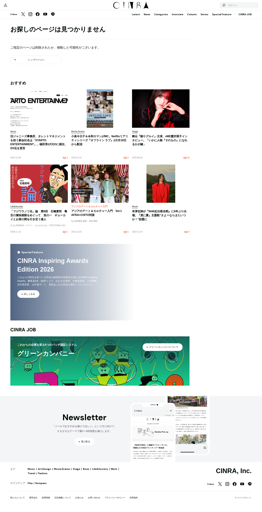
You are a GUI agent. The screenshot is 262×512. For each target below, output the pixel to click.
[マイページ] (18, 7)
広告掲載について (62, 501)
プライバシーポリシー (115, 501)
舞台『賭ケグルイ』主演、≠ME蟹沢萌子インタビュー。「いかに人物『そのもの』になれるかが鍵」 (159, 143)
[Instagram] (30, 18)
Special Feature (221, 17)
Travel (31, 477)
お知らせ (79, 501)
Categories (161, 17)
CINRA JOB (245, 17)
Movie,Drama (62, 472)
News (147, 17)
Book (86, 472)
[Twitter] (23, 18)
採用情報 (46, 501)
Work (114, 472)
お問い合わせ (94, 501)
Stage (76, 472)
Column (192, 17)
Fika (30, 486)
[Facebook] (38, 18)
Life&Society (100, 472)
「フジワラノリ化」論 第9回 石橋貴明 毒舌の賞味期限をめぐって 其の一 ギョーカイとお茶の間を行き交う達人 (38, 218)
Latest (136, 17)
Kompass (41, 486)
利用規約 (134, 501)
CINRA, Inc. (234, 474)
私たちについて (17, 501)
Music (31, 472)
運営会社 (33, 501)
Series (204, 17)
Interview (177, 17)
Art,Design (44, 472)
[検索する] (212, 7)
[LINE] (53, 18)
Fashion (42, 477)
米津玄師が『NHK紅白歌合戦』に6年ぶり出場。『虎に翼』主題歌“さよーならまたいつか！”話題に (159, 218)
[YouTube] (45, 18)
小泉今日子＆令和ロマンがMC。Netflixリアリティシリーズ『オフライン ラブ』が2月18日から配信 (99, 143)
